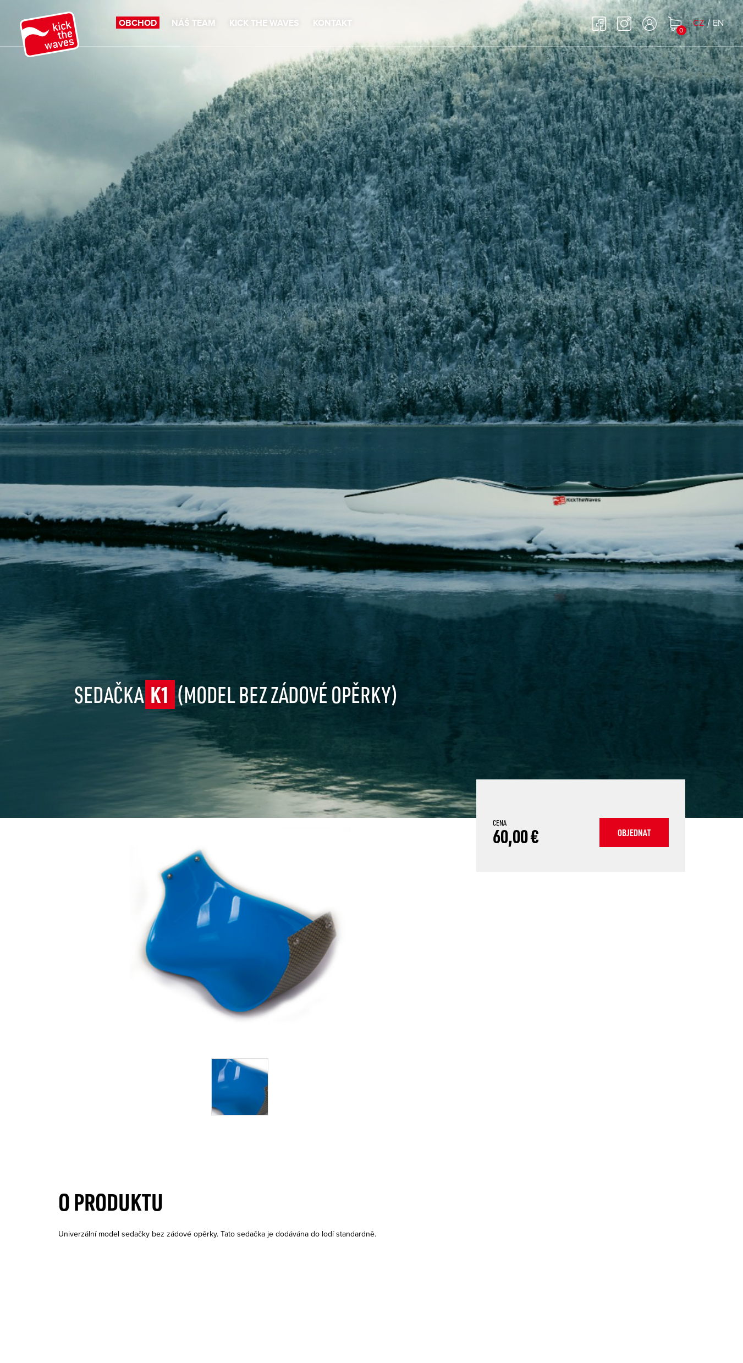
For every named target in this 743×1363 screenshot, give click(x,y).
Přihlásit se (649, 24)
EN (718, 23)
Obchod (138, 23)
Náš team (194, 23)
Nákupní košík (675, 24)
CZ (698, 23)
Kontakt (332, 23)
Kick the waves (264, 23)
